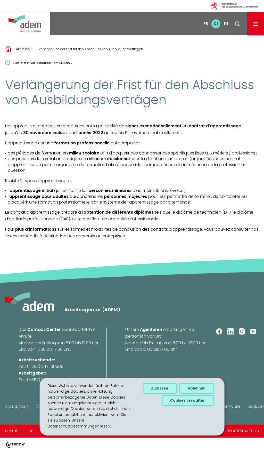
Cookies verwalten (187, 400)
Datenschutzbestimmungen (73, 426)
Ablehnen (196, 388)
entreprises (114, 236)
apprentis (85, 236)
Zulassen (159, 388)
